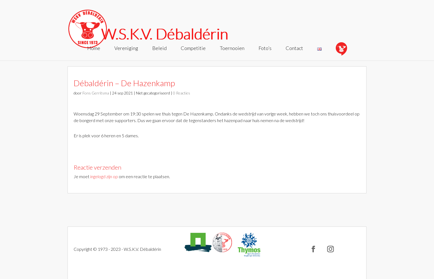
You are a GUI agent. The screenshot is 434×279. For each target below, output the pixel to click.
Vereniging (126, 48)
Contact (294, 48)
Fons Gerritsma (95, 93)
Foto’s (265, 48)
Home (93, 48)
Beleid (159, 48)
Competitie (193, 48)
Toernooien (232, 48)
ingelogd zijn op (104, 176)
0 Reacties (181, 93)
